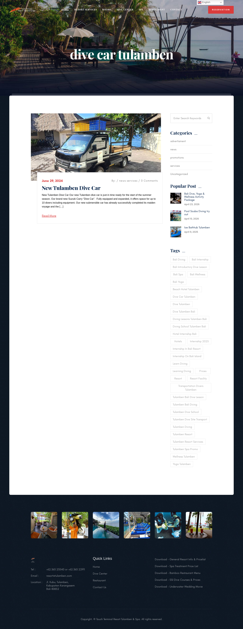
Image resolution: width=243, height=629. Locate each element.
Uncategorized (179, 174)
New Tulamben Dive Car (71, 187)
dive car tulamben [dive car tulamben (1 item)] (184, 296)
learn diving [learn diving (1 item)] (180, 363)
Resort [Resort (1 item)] (178, 378)
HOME (65, 10)
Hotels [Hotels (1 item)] (178, 341)
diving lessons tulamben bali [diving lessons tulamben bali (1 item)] (190, 319)
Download (161, 561)
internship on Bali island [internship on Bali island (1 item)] (187, 356)
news (122, 180)
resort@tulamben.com (59, 577)
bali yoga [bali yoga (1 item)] (178, 282)
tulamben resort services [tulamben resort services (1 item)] (188, 441)
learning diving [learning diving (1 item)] (182, 371)
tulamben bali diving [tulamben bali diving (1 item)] (185, 404)
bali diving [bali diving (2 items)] (179, 259)
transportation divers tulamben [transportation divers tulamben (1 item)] (190, 387)
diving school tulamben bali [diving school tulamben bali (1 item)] (189, 326)
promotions (177, 157)
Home (96, 568)
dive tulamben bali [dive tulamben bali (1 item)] (184, 311)
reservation (221, 9)
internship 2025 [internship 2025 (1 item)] (199, 341)
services (132, 180)
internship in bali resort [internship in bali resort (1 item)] (187, 348)
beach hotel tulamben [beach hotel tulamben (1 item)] (186, 289)
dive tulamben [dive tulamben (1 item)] (181, 304)
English (204, 2)
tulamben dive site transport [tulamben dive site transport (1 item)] (190, 419)
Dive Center (125, 10)
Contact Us (99, 589)
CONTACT (176, 10)
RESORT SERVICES (85, 10)
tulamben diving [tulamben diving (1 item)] (182, 427)
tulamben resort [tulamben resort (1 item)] (182, 434)
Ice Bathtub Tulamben (197, 227)
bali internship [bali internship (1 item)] (200, 259)
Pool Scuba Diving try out (197, 212)
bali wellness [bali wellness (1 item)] (197, 274)
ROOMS (106, 10)
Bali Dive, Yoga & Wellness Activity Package (194, 197)
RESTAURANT (157, 10)
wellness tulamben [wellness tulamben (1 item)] (184, 456)
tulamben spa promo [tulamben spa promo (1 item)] (185, 449)
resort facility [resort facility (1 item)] (198, 378)
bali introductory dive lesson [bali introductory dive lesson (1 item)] (190, 267)
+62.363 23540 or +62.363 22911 (65, 571)
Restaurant (99, 582)
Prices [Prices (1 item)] (202, 371)
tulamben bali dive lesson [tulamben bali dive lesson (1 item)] (188, 397)
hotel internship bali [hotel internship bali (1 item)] (185, 334)
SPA (141, 10)
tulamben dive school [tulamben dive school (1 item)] (186, 412)
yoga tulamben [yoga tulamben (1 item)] (182, 464)
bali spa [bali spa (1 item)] (178, 274)
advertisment (178, 141)
